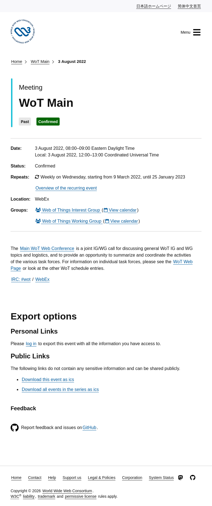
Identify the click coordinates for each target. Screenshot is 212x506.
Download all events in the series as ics (60, 389)
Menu (191, 32)
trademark (46, 496)
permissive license (80, 496)
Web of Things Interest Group (68, 210)
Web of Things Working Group (68, 221)
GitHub (89, 427)
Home (16, 61)
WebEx (42, 279)
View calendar (120, 210)
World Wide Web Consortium (67, 491)
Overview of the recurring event (66, 188)
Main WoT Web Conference (47, 248)
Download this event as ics (48, 379)
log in (31, 343)
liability (29, 496)
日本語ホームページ (154, 5)
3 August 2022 (72, 61)
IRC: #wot (20, 279)
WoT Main (40, 61)
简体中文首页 (190, 5)
